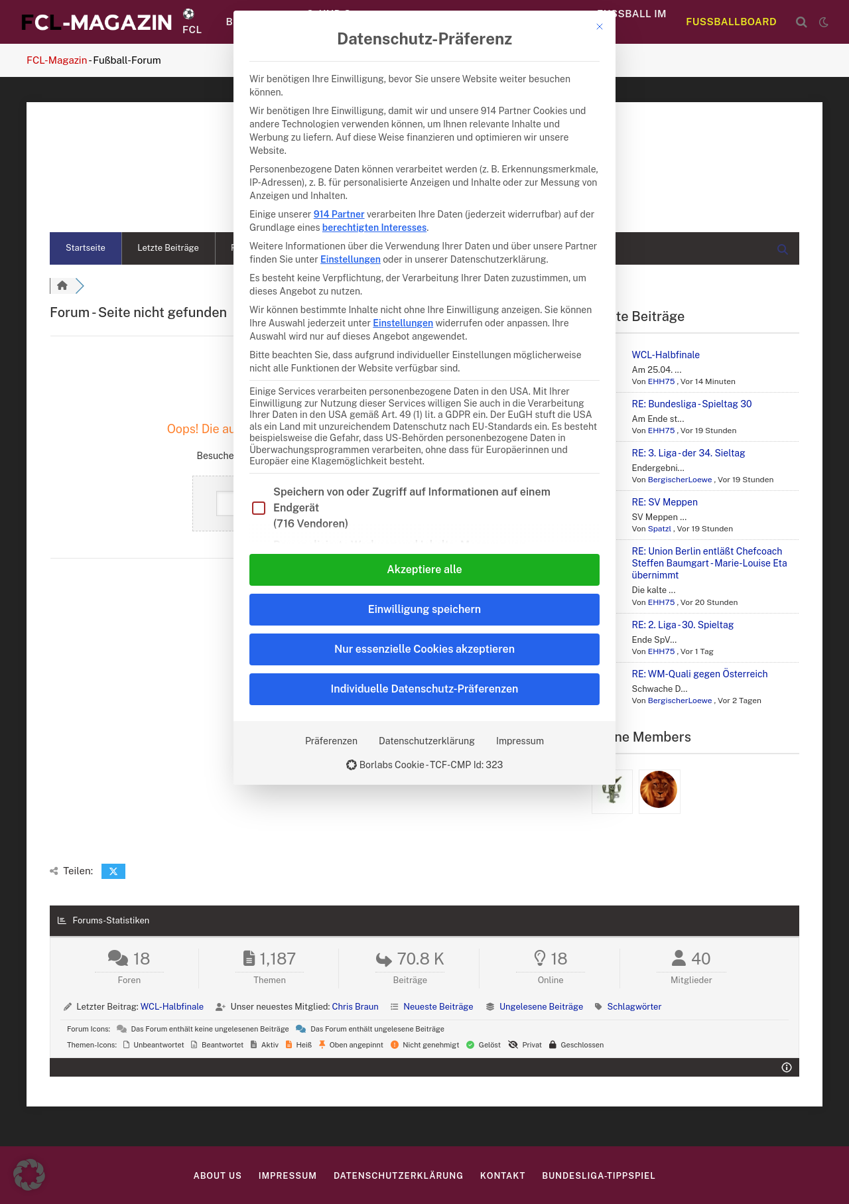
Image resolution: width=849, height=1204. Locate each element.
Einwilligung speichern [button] (424, 609)
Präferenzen (331, 741)
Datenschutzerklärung (427, 741)
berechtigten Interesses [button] (374, 227)
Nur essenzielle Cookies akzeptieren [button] (424, 649)
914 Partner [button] (339, 214)
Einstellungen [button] (350, 259)
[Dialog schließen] (599, 26)
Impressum (520, 741)
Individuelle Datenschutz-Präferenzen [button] (425, 689)
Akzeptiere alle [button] (424, 569)
